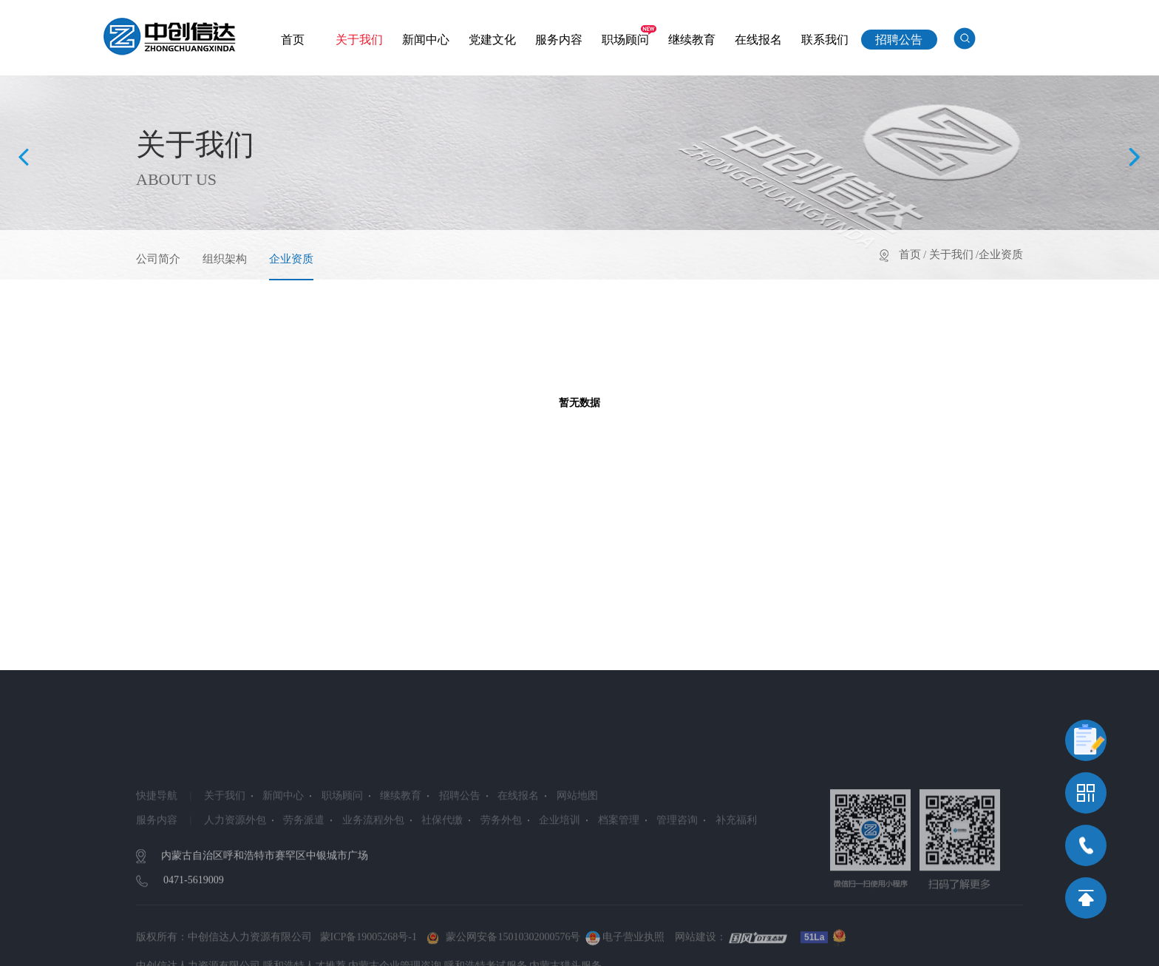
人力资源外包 (235, 854)
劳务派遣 (303, 854)
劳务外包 (501, 854)
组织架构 (225, 259)
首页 (293, 39)
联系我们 (825, 39)
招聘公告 (898, 39)
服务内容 (558, 39)
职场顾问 (625, 39)
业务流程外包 (373, 854)
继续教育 (692, 39)
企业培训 (559, 854)
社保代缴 (442, 854)
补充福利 (736, 854)
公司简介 (158, 259)
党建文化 (492, 39)
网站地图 (577, 830)
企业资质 (291, 259)
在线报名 (758, 39)
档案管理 (618, 854)
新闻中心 (425, 39)
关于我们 (359, 39)
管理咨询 (677, 854)
